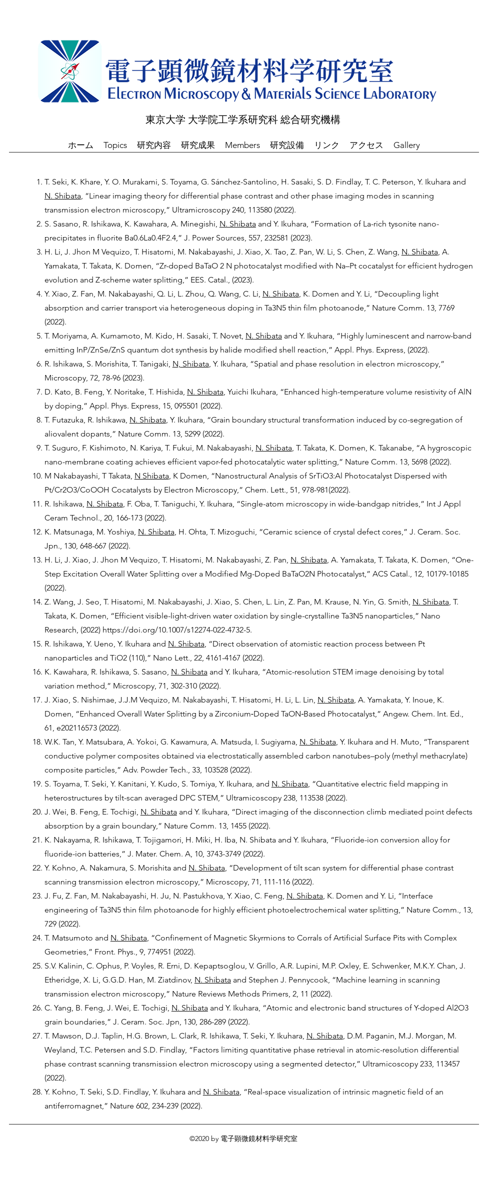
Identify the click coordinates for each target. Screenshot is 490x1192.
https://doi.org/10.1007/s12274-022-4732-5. (177, 629)
